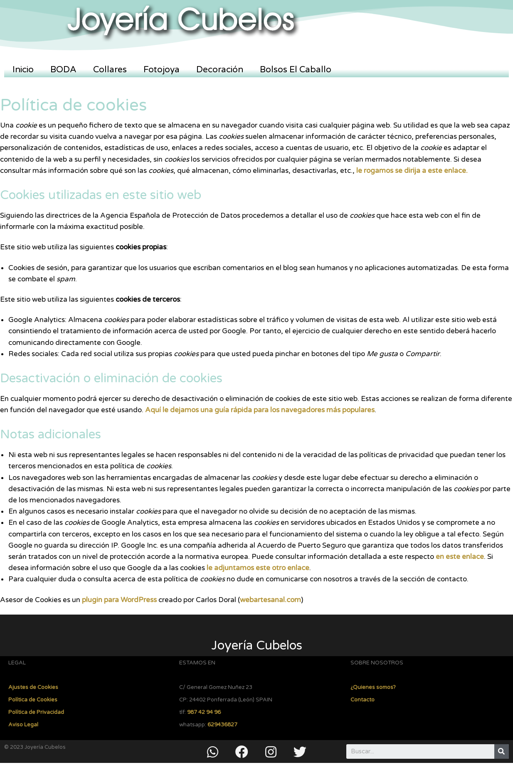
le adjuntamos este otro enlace (258, 567)
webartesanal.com (270, 599)
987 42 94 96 (204, 712)
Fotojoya (161, 69)
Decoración (219, 69)
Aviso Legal (23, 724)
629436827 (222, 724)
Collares (110, 69)
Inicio (23, 69)
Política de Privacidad (36, 712)
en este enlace (460, 556)
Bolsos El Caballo (295, 69)
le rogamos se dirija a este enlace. (412, 170)
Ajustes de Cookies (33, 687)
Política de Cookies (32, 699)
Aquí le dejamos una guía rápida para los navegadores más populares (260, 410)
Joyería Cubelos (256, 645)
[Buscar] (501, 751)
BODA (63, 69)
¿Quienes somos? (373, 687)
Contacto (362, 699)
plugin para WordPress (119, 599)
